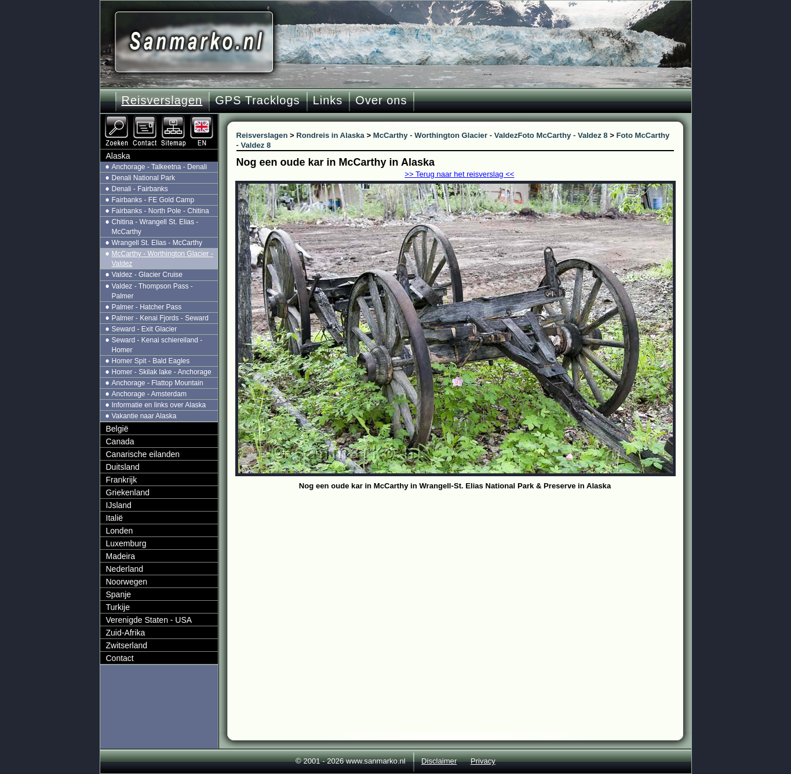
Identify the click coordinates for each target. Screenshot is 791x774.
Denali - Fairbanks (140, 189)
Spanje (119, 594)
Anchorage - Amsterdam (149, 394)
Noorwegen (127, 581)
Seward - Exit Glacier (144, 329)
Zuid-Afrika (125, 632)
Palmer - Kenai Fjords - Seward (160, 318)
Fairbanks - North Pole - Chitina (160, 211)
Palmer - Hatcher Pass (147, 307)
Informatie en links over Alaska (159, 405)
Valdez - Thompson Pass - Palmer (152, 291)
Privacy (483, 761)
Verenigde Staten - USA (149, 620)
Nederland (125, 569)
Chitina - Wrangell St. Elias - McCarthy (155, 227)
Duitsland (123, 467)
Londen (119, 530)
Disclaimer (439, 761)
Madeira (121, 556)
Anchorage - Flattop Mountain (157, 383)
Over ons (381, 100)
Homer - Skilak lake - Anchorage (162, 372)
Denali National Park (143, 178)
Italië (114, 518)
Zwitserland (127, 645)
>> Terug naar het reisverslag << (459, 174)
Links (328, 100)
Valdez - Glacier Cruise (147, 275)
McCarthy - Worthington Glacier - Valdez (162, 259)
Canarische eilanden (143, 454)
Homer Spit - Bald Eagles (151, 361)
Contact (120, 658)
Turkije (118, 607)
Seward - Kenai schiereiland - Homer (157, 345)
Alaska (118, 155)
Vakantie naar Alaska (144, 416)
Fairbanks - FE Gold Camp (153, 200)
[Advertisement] (464, 580)
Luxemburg (126, 543)
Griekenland (128, 492)
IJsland (119, 505)
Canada (120, 441)
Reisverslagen (162, 100)
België (117, 428)
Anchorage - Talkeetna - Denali (159, 167)
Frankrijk (121, 479)
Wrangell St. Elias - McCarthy (157, 243)
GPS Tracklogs (257, 100)
